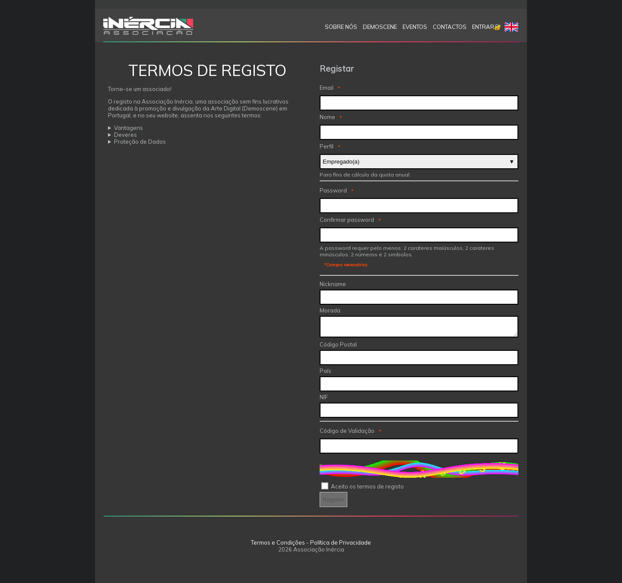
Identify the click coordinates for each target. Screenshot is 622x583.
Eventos (415, 26)
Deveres (125, 134)
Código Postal (338, 344)
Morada (330, 310)
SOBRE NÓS (341, 26)
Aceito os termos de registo (367, 486)
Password (333, 190)
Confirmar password (347, 219)
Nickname (333, 283)
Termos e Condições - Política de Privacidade (311, 542)
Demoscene (380, 26)
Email (326, 87)
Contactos (449, 26)
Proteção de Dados (140, 141)
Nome (327, 116)
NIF (324, 397)
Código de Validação (347, 430)
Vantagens (128, 127)
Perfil (326, 146)
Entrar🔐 (486, 26)
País (325, 370)
